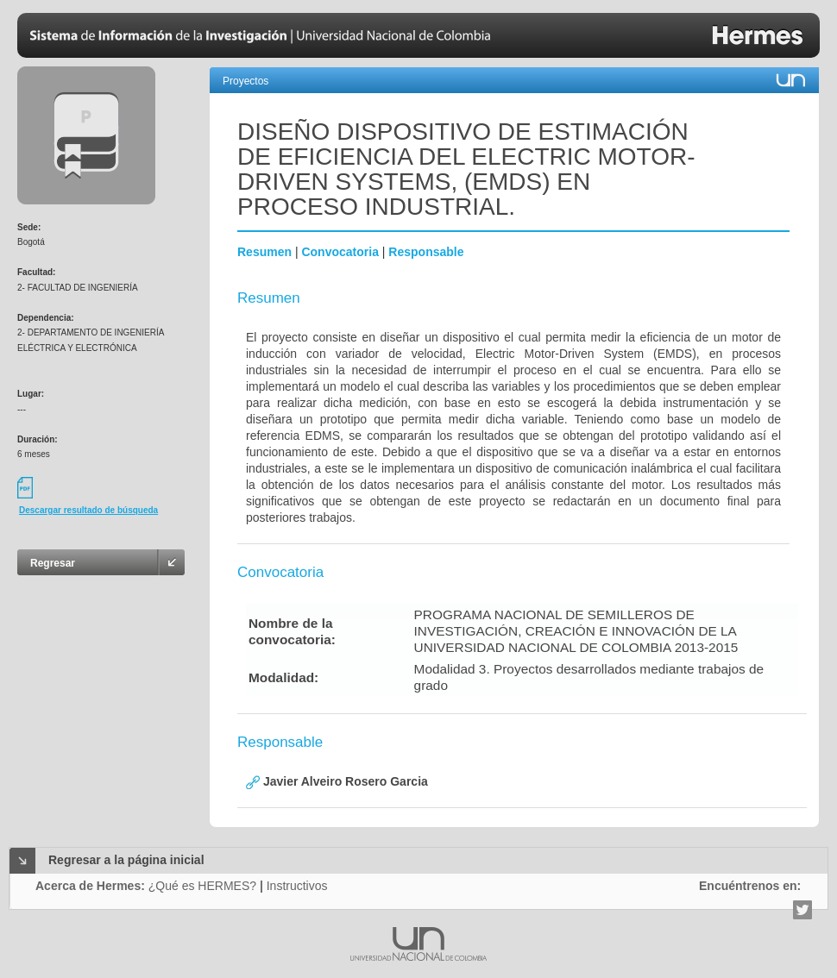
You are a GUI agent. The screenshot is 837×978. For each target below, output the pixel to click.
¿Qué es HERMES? (202, 886)
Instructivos (297, 886)
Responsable (425, 252)
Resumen (264, 252)
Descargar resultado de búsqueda (88, 510)
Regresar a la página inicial (126, 860)
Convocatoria (339, 252)
